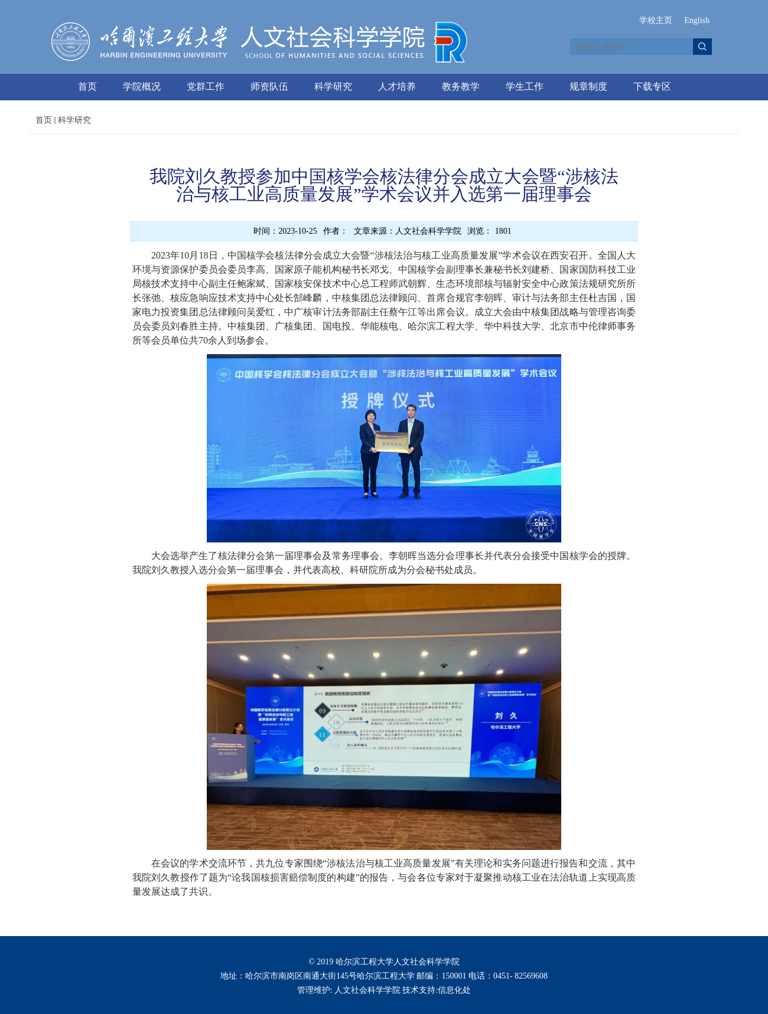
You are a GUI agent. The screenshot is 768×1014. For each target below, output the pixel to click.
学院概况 (142, 86)
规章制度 (588, 86)
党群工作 (205, 86)
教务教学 (461, 86)
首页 (87, 86)
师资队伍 (269, 86)
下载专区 (652, 86)
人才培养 (397, 86)
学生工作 (525, 86)
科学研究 (333, 86)
